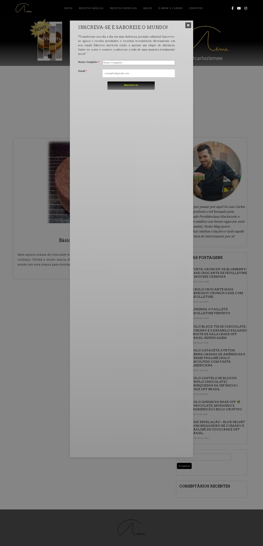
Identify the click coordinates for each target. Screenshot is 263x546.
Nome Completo (88, 61)
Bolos (147, 8)
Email (82, 70)
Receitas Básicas (91, 8)
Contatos (196, 8)
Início (68, 8)
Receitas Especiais (123, 8)
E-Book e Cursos (171, 8)
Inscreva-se (131, 84)
